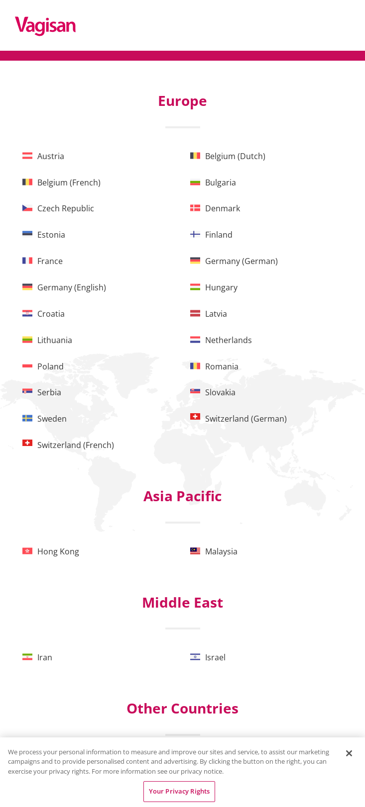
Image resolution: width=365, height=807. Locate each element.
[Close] (349, 753)
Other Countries (182, 708)
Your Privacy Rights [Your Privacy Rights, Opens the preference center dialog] (179, 791)
